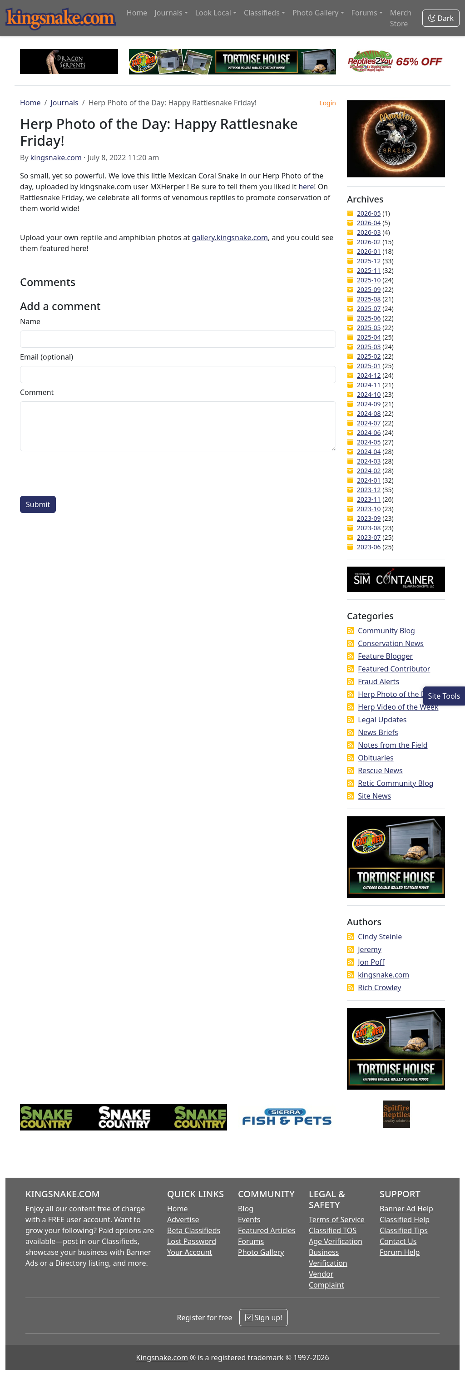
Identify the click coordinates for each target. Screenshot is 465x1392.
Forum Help (400, 1252)
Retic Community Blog (395, 783)
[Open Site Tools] (444, 696)
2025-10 (369, 280)
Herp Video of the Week (398, 707)
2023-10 (369, 508)
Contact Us (398, 1241)
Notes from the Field (392, 745)
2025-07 (369, 308)
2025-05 (369, 327)
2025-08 (369, 299)
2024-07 (369, 423)
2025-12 (369, 261)
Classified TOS (332, 1230)
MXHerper (168, 187)
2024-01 (369, 480)
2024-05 (369, 442)
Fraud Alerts (378, 681)
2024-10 (369, 394)
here (306, 187)
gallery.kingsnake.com (230, 237)
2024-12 (369, 375)
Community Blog (386, 631)
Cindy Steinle (380, 937)
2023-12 (369, 489)
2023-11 (369, 499)
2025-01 (369, 365)
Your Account (189, 1252)
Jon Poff (371, 962)
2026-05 (369, 213)
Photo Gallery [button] (315, 13)
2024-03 (369, 461)
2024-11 (369, 384)
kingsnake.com (56, 158)
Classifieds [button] (262, 13)
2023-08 (369, 527)
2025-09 (369, 289)
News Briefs (378, 732)
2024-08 (369, 413)
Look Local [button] (213, 13)
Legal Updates (382, 720)
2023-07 (369, 537)
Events (249, 1219)
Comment (37, 392)
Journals (64, 103)
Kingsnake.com (162, 1357)
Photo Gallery (261, 1252)
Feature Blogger (385, 656)
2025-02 (369, 356)
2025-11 (369, 270)
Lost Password (191, 1241)
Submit (38, 504)
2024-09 (369, 404)
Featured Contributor (394, 669)
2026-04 (369, 222)
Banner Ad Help (406, 1209)
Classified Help (405, 1219)
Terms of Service (337, 1219)
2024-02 (369, 470)
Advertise (183, 1219)
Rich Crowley (379, 987)
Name (30, 321)
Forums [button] (364, 13)
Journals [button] (168, 13)
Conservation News (391, 643)
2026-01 (369, 251)
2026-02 (369, 241)
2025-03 (369, 346)
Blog (245, 1209)
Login (327, 103)
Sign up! (263, 1318)
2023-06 (369, 547)
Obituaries (376, 758)
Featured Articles (267, 1230)
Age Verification (335, 1241)
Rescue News (380, 770)
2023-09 (369, 518)
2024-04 (369, 451)
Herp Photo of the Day (396, 694)
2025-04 (369, 337)
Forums (251, 1241)
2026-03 (369, 232)
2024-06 (369, 432)
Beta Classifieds (193, 1230)
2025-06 (369, 318)
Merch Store (400, 18)
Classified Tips (404, 1230)
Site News (374, 796)
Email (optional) (46, 357)
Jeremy (369, 949)
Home (137, 13)
